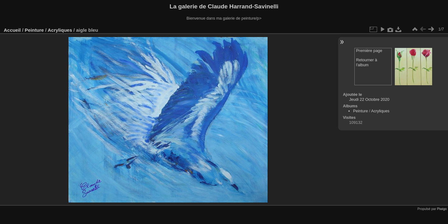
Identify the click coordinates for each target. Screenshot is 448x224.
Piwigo (442, 209)
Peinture (34, 30)
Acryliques (60, 30)
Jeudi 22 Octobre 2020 (369, 99)
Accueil (12, 30)
